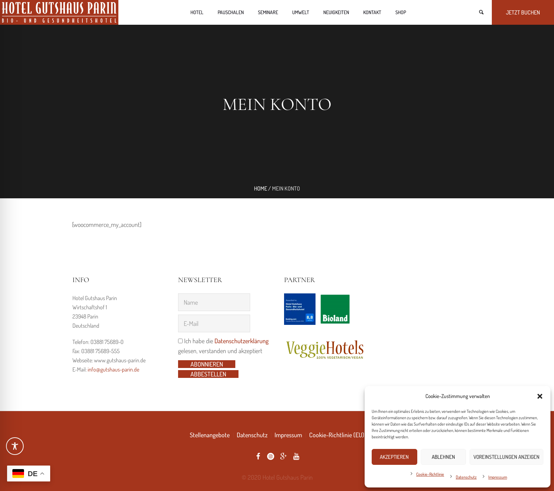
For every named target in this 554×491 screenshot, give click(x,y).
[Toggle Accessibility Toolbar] (14, 446)
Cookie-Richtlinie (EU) (336, 435)
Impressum (497, 477)
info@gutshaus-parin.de (113, 369)
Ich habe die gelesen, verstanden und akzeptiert (223, 346)
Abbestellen (208, 374)
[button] (539, 396)
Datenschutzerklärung (241, 341)
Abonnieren (206, 364)
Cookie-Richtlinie (430, 474)
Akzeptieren (394, 457)
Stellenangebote (210, 435)
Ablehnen (443, 457)
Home (260, 188)
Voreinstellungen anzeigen (506, 457)
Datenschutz (466, 477)
